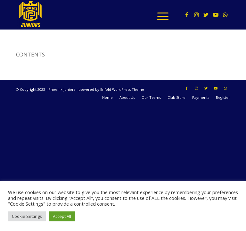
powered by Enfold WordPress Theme (111, 89)
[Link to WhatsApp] (225, 15)
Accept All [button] (62, 216)
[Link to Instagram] (196, 15)
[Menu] (159, 14)
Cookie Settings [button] (27, 216)
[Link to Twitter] (206, 15)
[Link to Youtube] (215, 15)
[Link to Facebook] (187, 15)
